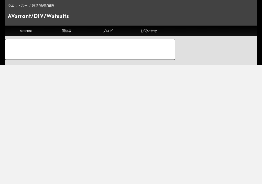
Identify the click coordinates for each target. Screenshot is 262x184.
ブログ (108, 31)
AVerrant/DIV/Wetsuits (38, 16)
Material (25, 31)
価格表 (67, 31)
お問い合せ (148, 31)
